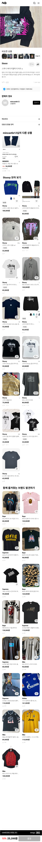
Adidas (24, 698)
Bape (4, 516)
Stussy (5, 63)
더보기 (37, 56)
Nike (23, 662)
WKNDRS (5, 161)
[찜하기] (31, 64)
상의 (7, 82)
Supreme (5, 553)
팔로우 (36, 103)
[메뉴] (38, 3)
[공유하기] (38, 64)
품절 (29, 838)
